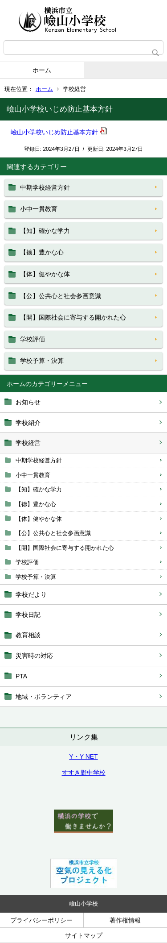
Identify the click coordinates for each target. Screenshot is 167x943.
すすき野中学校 (84, 772)
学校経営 (28, 442)
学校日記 (28, 614)
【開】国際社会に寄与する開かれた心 (65, 547)
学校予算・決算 (36, 576)
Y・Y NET (83, 756)
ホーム (42, 70)
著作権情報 (125, 920)
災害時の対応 (34, 655)
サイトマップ (83, 935)
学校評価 (27, 562)
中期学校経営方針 (39, 460)
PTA (21, 676)
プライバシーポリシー (41, 920)
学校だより (31, 594)
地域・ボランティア (44, 696)
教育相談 (28, 635)
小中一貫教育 (33, 475)
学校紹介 (28, 422)
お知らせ (28, 402)
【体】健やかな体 (39, 518)
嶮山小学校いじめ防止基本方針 (59, 132)
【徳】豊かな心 (36, 504)
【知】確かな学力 (39, 489)
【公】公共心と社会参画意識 (53, 533)
